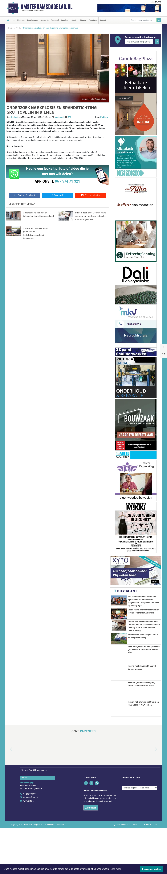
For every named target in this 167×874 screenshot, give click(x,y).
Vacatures (93, 20)
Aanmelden (90, 853)
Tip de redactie (90, 195)
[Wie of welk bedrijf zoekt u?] (139, 41)
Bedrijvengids (32, 20)
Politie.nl (104, 117)
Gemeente (44, 20)
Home (11, 28)
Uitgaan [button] (82, 20)
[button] (8, 795)
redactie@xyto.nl (30, 843)
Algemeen (21, 20)
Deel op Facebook (24, 195)
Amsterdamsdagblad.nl (46, 6)
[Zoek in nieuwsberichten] (143, 20)
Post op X (57, 195)
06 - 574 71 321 (67, 181)
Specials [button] (64, 20)
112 (12, 20)
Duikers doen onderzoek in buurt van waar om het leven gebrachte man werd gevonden (91, 216)
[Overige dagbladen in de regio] (139, 834)
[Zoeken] (159, 20)
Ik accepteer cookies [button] (151, 869)
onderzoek (59, 117)
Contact (103, 20)
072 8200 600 (29, 840)
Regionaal (55, 20)
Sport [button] (73, 20)
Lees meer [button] (115, 869)
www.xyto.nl (28, 847)
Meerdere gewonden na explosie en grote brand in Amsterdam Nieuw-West (144, 695)
